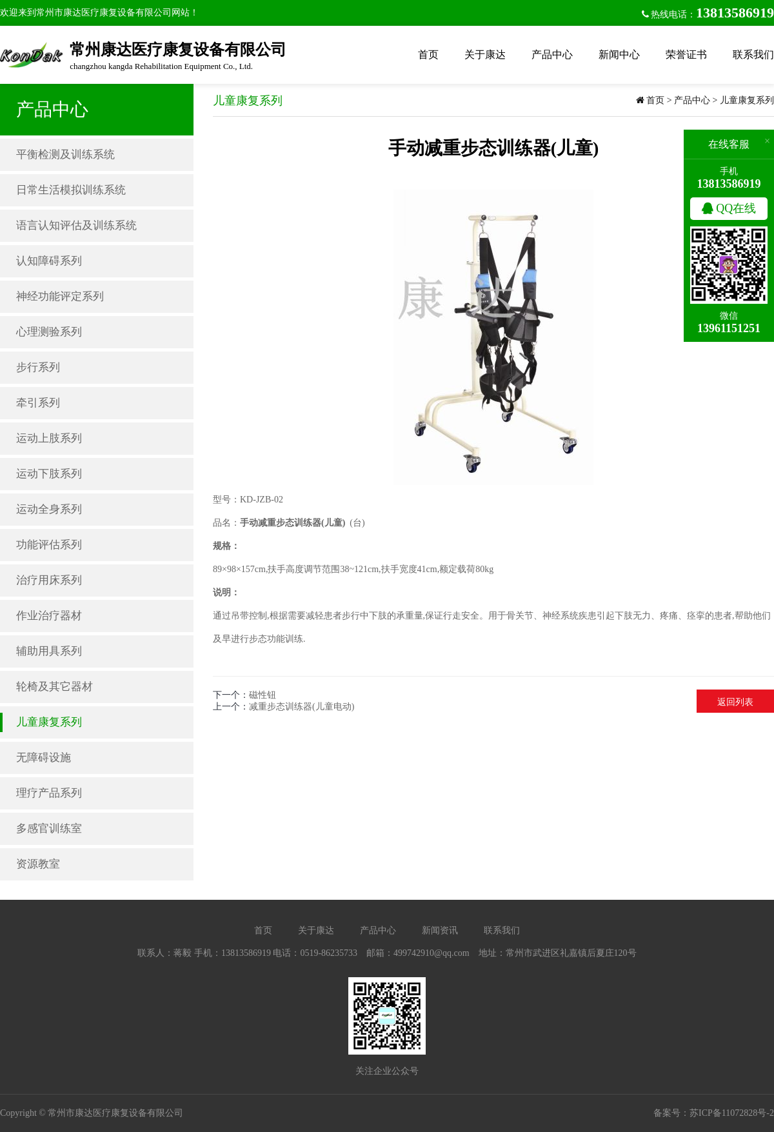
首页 (428, 54)
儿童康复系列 (49, 722)
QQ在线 (729, 208)
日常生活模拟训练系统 (71, 190)
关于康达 (485, 54)
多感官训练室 (49, 828)
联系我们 (753, 54)
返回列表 (735, 702)
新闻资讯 (440, 930)
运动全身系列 (49, 509)
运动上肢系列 (49, 438)
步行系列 (38, 367)
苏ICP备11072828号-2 (732, 1113)
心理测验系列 (49, 332)
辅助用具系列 (49, 651)
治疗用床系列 (49, 580)
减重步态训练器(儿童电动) (301, 706)
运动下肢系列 (49, 474)
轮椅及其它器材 (54, 686)
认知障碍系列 (49, 261)
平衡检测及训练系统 (65, 154)
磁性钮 (262, 695)
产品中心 (552, 54)
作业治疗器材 (49, 616)
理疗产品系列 (49, 793)
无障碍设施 (43, 757)
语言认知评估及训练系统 (76, 225)
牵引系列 (38, 403)
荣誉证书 (686, 54)
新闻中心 (619, 54)
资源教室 (38, 864)
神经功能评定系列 (60, 296)
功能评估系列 (49, 545)
